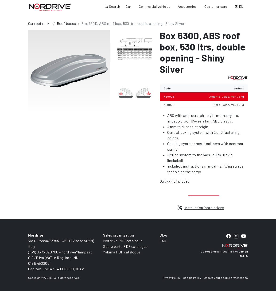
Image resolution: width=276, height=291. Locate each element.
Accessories (187, 6)
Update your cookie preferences (226, 277)
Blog (163, 235)
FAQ (162, 240)
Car (128, 6)
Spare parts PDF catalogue (125, 246)
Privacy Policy (171, 277)
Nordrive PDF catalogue (123, 240)
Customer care (215, 6)
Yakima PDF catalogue (121, 252)
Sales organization (118, 235)
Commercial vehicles (155, 6)
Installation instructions (201, 207)
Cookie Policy (192, 277)
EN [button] (239, 6)
